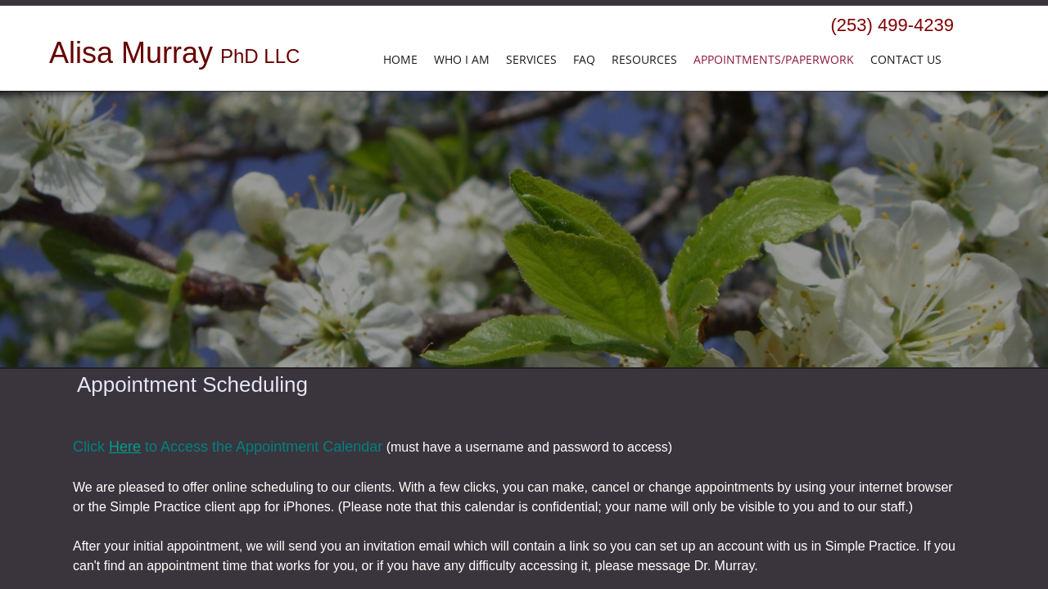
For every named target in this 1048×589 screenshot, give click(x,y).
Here (125, 446)
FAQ (584, 59)
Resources (644, 59)
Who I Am (462, 59)
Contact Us (906, 59)
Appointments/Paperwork (773, 59)
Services (531, 59)
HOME (400, 59)
